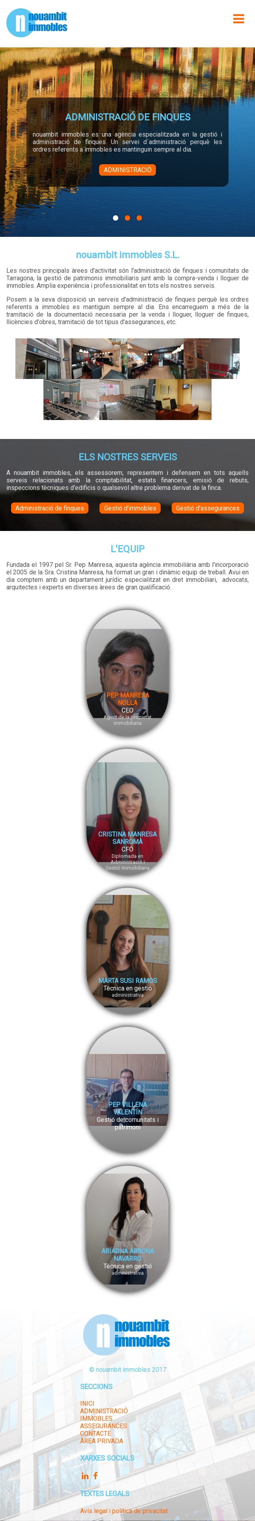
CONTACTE (95, 1433)
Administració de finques (49, 508)
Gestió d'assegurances (208, 508)
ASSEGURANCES (103, 1426)
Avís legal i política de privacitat (124, 1511)
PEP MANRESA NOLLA (127, 699)
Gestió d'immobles (130, 508)
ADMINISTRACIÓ (104, 1411)
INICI (87, 1403)
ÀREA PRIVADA (101, 1441)
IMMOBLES (96, 1418)
